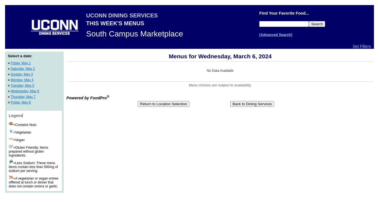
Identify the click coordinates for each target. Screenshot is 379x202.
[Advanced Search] (275, 35)
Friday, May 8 (21, 102)
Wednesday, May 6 (25, 91)
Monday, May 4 (22, 80)
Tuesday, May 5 (22, 86)
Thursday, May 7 (23, 97)
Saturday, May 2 (23, 69)
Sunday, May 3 (22, 74)
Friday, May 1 (21, 63)
